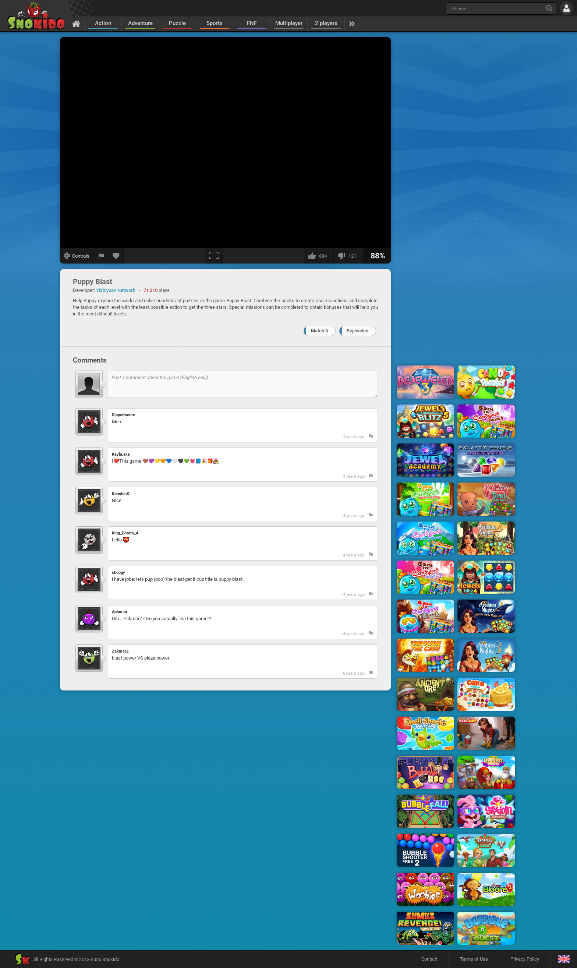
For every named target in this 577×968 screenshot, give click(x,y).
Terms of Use (474, 959)
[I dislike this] (348, 256)
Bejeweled (357, 330)
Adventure (140, 23)
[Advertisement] (456, 148)
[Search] (549, 8)
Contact (429, 959)
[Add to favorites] (116, 256)
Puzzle (177, 23)
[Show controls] (76, 256)
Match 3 (319, 330)
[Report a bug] (101, 256)
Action (103, 23)
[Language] (563, 959)
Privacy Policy (524, 959)
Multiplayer (288, 23)
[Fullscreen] (214, 256)
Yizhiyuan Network (115, 290)
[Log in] (566, 8)
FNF (252, 23)
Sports (214, 23)
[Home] (76, 23)
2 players (326, 23)
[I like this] (318, 256)
